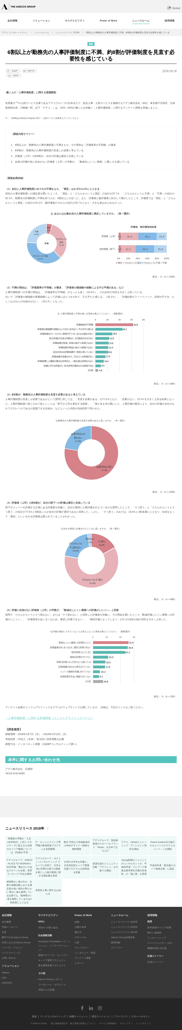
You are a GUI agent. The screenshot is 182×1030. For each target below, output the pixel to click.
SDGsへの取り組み (48, 927)
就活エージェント (101, 1016)
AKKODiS (7, 982)
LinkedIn (91, 1008)
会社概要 (6, 922)
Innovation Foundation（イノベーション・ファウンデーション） (54, 945)
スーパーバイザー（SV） (160, 943)
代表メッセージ (10, 927)
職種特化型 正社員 (157, 948)
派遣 (34, 1016)
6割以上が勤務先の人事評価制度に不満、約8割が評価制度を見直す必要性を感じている (127, 32)
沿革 (4, 932)
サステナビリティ (48, 915)
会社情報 (7, 915)
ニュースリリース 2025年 (124, 927)
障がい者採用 (154, 932)
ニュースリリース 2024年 (124, 932)
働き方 (78, 932)
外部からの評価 (46, 989)
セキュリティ (126, 1023)
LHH (4, 977)
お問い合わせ (9, 958)
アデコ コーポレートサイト (15, 32)
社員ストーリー (155, 962)
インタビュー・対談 (85, 952)
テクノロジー (82, 947)
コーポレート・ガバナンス (52, 984)
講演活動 (115, 942)
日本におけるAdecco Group (16, 942)
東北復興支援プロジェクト (52, 965)
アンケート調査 (83, 958)
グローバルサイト (141, 1016)
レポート (79, 963)
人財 (77, 942)
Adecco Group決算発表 (123, 937)
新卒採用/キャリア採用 (159, 927)
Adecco (5, 972)
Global (176, 8)
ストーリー (116, 947)
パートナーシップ (11, 952)
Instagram (100, 1008)
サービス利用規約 (107, 1023)
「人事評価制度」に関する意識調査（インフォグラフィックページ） (49, 718)
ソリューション (10, 965)
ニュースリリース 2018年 (67, 32)
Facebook (82, 1008)
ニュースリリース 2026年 (124, 922)
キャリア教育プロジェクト (52, 960)
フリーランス (121, 1016)
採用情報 (152, 915)
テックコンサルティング (53, 1016)
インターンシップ (156, 938)
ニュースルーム (41, 32)
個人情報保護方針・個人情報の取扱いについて (73, 1023)
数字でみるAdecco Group (15, 937)
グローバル (80, 937)
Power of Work (83, 915)
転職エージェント (78, 1016)
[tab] (41, 21)
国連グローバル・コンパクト (53, 955)
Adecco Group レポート (50, 979)
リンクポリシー (143, 1023)
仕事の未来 (80, 927)
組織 (77, 922)
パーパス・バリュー (12, 947)
